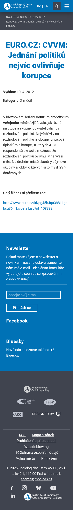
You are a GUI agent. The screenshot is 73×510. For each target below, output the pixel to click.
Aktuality (22, 17)
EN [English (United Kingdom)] (46, 6)
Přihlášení (49, 458)
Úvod (9, 17)
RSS (22, 435)
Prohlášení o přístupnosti (36, 441)
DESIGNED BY (46, 414)
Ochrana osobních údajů (39, 452)
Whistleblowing (36, 447)
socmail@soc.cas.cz (36, 479)
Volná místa (25, 458)
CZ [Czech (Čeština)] (39, 6)
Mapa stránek (43, 435)
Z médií (37, 17)
